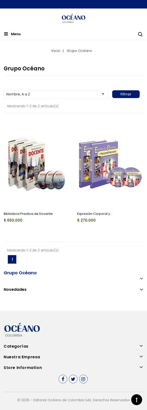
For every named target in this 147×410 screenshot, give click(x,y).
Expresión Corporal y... (94, 213)
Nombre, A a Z (56, 94)
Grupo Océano (20, 273)
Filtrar (126, 94)
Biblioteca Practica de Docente (28, 213)
